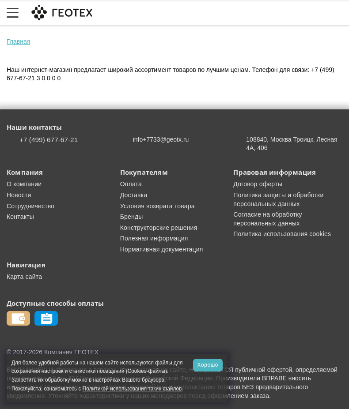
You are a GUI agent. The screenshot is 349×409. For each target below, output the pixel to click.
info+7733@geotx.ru (161, 139)
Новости (19, 195)
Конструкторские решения (158, 227)
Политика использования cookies (282, 233)
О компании (24, 184)
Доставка (134, 195)
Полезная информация (154, 238)
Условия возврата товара (157, 206)
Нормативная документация (161, 249)
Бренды (131, 216)
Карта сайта (24, 276)
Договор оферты (257, 184)
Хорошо (207, 365)
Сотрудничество (30, 206)
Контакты (20, 216)
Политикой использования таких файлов (132, 389)
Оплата (131, 184)
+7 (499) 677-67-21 (48, 139)
